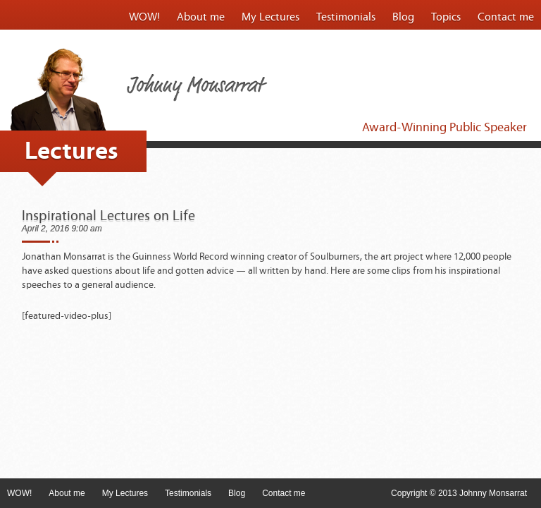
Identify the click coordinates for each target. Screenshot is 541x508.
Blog (403, 17)
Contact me (506, 17)
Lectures (71, 151)
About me (201, 17)
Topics (446, 17)
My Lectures (270, 17)
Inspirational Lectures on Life (108, 216)
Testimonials (345, 17)
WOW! (144, 17)
